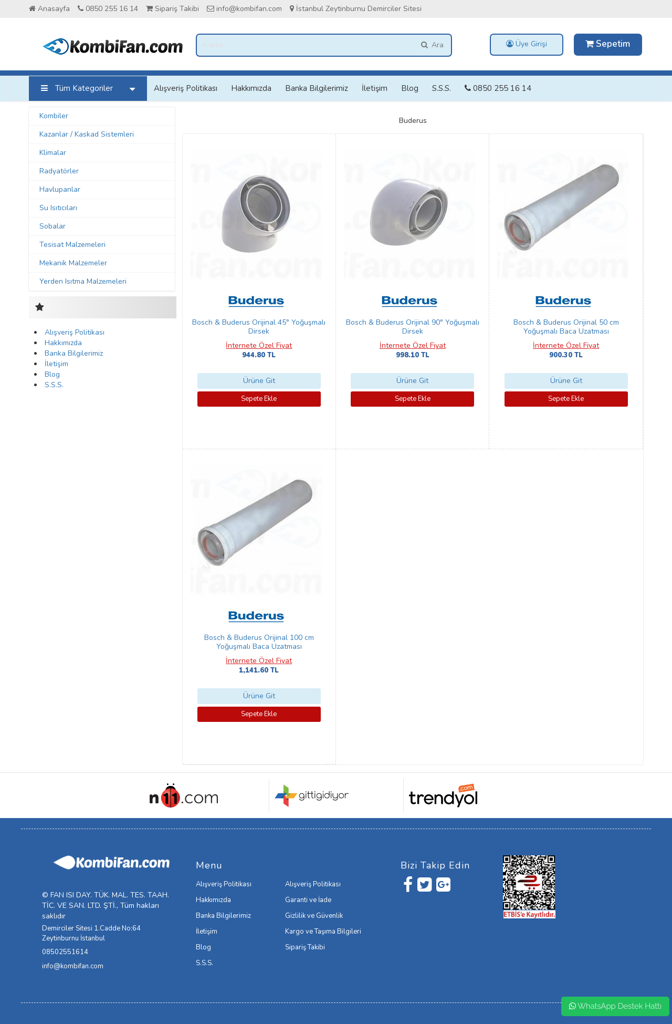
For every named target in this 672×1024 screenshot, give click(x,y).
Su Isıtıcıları (58, 208)
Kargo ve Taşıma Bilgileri (323, 931)
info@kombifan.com (244, 9)
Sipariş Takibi (172, 9)
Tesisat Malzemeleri (72, 245)
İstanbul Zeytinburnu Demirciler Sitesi (356, 9)
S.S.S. (441, 88)
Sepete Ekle (259, 399)
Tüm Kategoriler (90, 88)
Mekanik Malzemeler (73, 263)
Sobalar (52, 226)
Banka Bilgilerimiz (316, 88)
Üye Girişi (526, 44)
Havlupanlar (59, 189)
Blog (409, 88)
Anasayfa (49, 9)
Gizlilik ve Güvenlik (314, 915)
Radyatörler (59, 171)
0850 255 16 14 (108, 9)
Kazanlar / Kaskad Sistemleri (86, 134)
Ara (432, 45)
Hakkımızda (251, 88)
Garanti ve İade (308, 900)
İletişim (374, 88)
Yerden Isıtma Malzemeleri (83, 281)
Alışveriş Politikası (185, 88)
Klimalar (52, 153)
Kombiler (53, 116)
